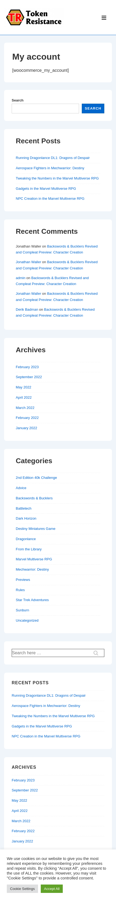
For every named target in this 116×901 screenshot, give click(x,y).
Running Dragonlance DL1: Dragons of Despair (53, 158)
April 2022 (24, 397)
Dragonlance (26, 539)
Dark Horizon (26, 518)
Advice (21, 488)
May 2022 (23, 387)
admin (20, 278)
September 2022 (29, 377)
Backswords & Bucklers (34, 498)
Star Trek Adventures (32, 600)
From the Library (29, 549)
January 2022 (26, 428)
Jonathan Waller (28, 262)
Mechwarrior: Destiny (32, 569)
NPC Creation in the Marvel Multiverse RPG (50, 199)
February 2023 (27, 367)
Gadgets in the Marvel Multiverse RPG (46, 189)
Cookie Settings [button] (22, 889)
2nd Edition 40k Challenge (36, 478)
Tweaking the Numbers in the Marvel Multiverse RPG (57, 178)
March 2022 (25, 408)
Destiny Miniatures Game (35, 529)
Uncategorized (27, 620)
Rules (20, 590)
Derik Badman (27, 309)
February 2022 (27, 418)
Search (17, 100)
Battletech (24, 508)
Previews (23, 580)
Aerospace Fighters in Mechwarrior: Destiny (50, 168)
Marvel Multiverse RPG (34, 559)
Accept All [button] (51, 889)
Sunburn (22, 610)
